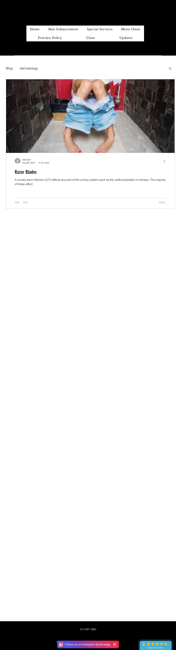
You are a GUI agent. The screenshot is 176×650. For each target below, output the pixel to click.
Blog (9, 68)
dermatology (29, 68)
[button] (170, 69)
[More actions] (165, 161)
